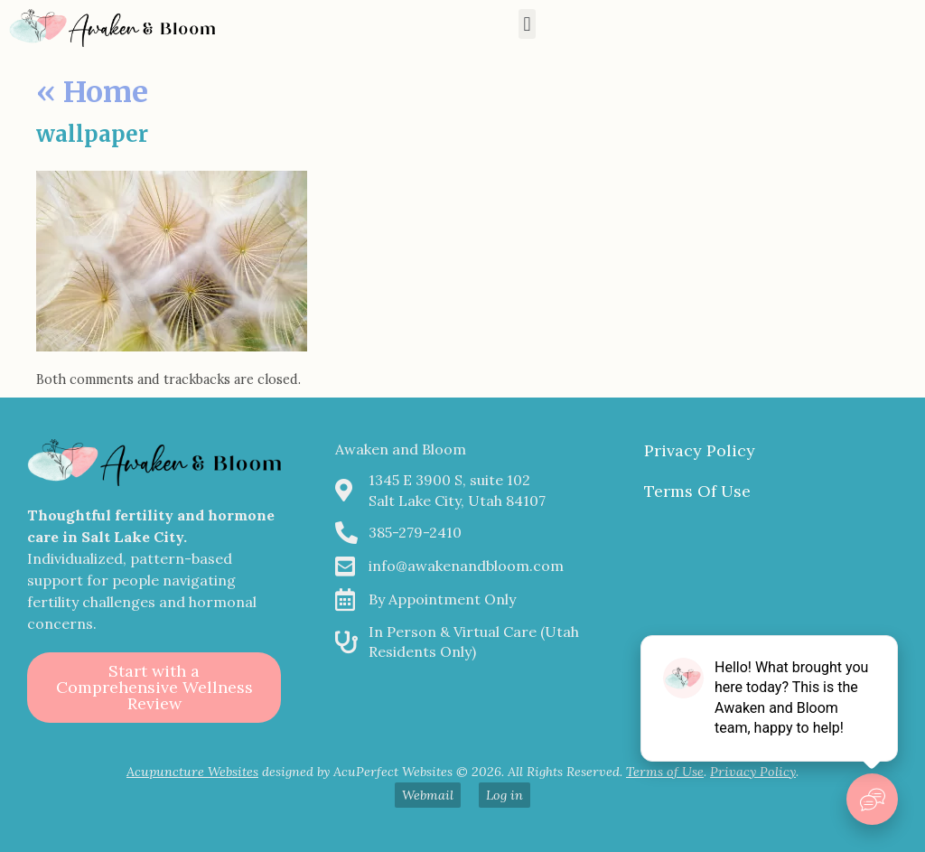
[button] (527, 24)
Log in (504, 795)
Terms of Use (665, 771)
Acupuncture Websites (192, 771)
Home (92, 92)
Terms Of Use (697, 491)
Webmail (427, 795)
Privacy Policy (699, 450)
